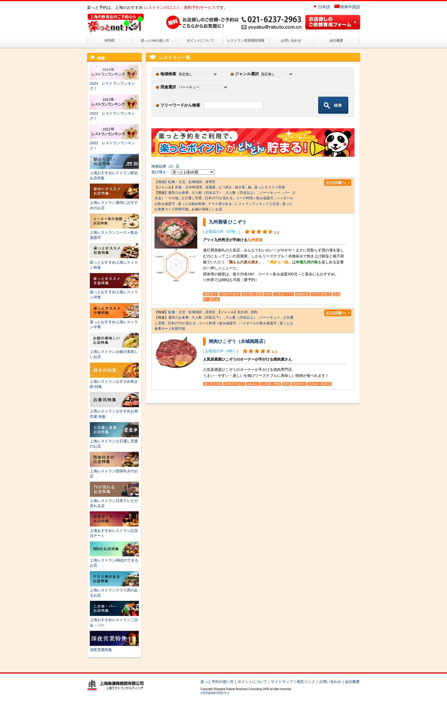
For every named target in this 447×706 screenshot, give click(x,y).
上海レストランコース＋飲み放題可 (114, 232)
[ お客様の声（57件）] (221, 231)
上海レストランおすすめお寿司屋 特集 (114, 411)
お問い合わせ (291, 40)
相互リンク (306, 681)
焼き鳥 (240, 187)
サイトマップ (282, 681)
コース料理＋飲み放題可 (254, 198)
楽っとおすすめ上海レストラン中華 (114, 322)
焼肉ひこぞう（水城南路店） (238, 341)
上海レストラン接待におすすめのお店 (114, 202)
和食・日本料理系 (188, 187)
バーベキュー (270, 193)
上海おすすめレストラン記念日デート (114, 530)
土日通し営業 (191, 198)
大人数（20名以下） (207, 193)
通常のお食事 (178, 193)
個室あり (210, 294)
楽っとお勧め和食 (191, 204)
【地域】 (161, 182)
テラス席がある (220, 204)
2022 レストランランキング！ (114, 143)
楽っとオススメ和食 (269, 187)
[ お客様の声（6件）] (220, 351)
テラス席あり (321, 294)
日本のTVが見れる (219, 198)
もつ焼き (225, 187)
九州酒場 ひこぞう (227, 221)
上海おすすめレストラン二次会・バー (114, 620)
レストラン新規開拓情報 (246, 40)
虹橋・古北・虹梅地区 (185, 182)
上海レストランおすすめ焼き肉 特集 (114, 381)
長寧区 (210, 182)
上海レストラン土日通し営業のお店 (114, 441)
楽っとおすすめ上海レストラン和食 (114, 262)
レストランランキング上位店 (257, 204)
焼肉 (254, 312)
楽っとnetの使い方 (155, 40)
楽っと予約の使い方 (217, 681)
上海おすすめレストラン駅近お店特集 (114, 173)
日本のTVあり (229, 294)
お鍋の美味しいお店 (207, 209)
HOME (110, 40)
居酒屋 (210, 187)
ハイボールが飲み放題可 (258, 323)
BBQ (268, 294)
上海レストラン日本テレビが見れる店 (114, 500)
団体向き (302, 294)
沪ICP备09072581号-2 (214, 693)
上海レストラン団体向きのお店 (114, 470)
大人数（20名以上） (241, 193)
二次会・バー (283, 294)
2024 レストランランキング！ (114, 83)
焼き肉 (242, 312)
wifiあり (252, 384)
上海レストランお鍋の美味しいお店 (114, 351)
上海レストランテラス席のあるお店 (114, 590)
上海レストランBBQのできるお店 (114, 560)
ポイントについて (200, 40)
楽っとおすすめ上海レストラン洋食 (114, 292)
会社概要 (336, 40)
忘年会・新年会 (319, 384)
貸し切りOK (212, 384)
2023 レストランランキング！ (114, 113)
